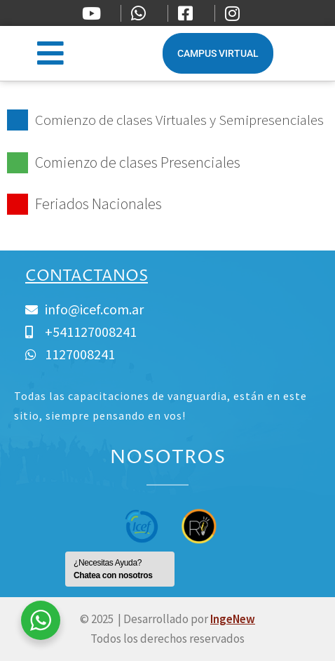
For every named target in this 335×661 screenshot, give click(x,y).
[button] (50, 53)
